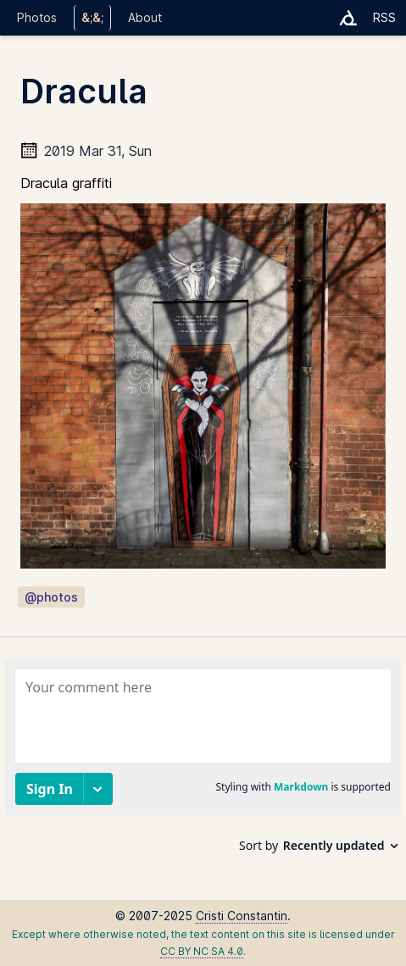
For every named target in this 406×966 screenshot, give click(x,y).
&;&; (92, 17)
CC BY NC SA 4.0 (201, 951)
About (145, 17)
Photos (37, 17)
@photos (51, 597)
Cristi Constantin (241, 915)
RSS (384, 17)
